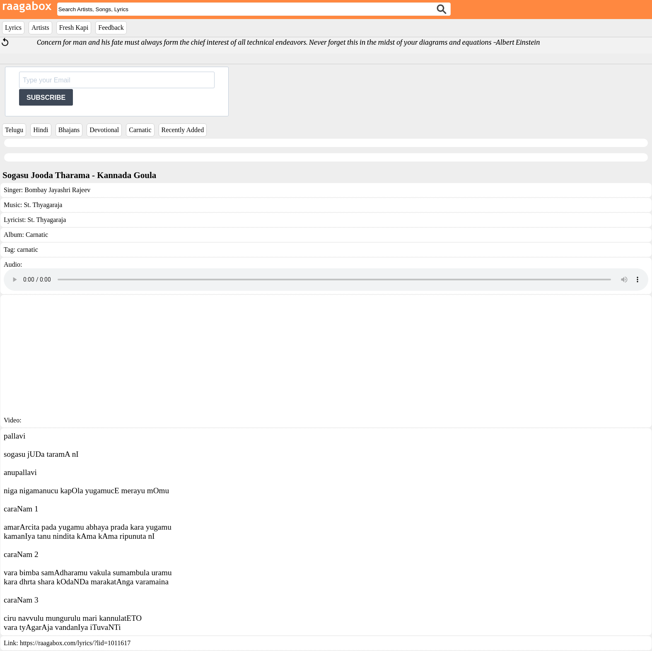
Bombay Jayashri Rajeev (57, 189)
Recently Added (183, 129)
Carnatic (140, 129)
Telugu (14, 129)
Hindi (40, 129)
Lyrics (13, 27)
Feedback (110, 27)
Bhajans (69, 129)
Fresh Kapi (74, 27)
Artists (40, 27)
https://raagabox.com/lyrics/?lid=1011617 (75, 642)
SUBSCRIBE (46, 97)
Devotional (104, 129)
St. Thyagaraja (43, 204)
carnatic (27, 249)
